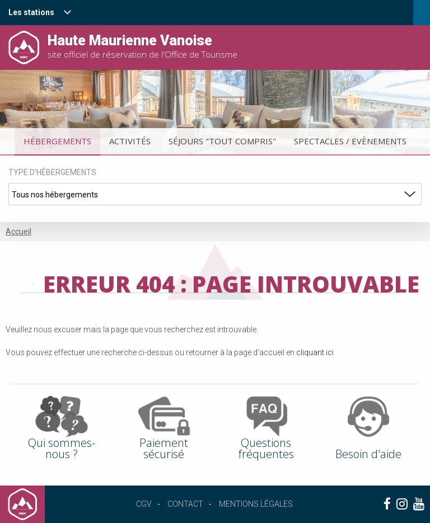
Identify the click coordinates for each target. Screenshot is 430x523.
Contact (185, 504)
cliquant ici (315, 352)
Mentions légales (256, 504)
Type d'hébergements (52, 172)
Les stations (31, 12)
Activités (130, 141)
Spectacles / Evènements (350, 141)
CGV (144, 504)
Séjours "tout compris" (222, 141)
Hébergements (57, 141)
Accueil (18, 231)
